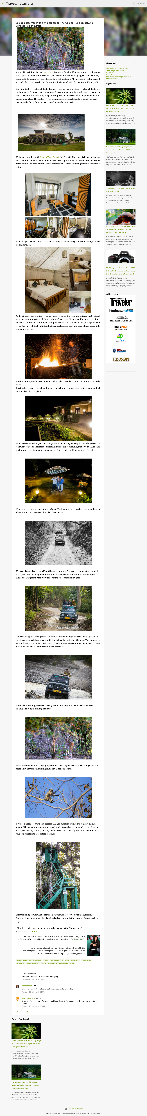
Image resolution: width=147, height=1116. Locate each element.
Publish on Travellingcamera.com (118, 77)
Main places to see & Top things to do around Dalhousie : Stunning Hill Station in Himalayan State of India (26, 1085)
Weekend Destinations (66, 963)
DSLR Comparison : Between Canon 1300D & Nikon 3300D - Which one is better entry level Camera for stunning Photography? (120, 271)
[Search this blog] (134, 3)
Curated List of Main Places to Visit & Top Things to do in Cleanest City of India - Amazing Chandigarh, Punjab (120, 229)
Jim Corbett (48, 72)
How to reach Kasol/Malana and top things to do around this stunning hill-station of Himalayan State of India (26, 1044)
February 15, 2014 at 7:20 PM (33, 980)
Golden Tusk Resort (49, 157)
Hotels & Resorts (57, 960)
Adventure (27, 960)
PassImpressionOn (78, 939)
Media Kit (109, 73)
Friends (46, 960)
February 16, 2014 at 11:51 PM (33, 992)
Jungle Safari (86, 960)
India (67, 960)
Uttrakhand (52, 963)
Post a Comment (22, 1011)
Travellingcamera (19, 3)
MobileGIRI (110, 75)
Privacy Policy (111, 79)
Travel (43, 963)
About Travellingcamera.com (117, 69)
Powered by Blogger (74, 1109)
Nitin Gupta (31, 931)
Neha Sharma (27, 986)
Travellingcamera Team (115, 71)
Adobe (19, 960)
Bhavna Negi (37, 960)
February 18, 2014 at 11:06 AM (33, 1006)
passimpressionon (29, 998)
